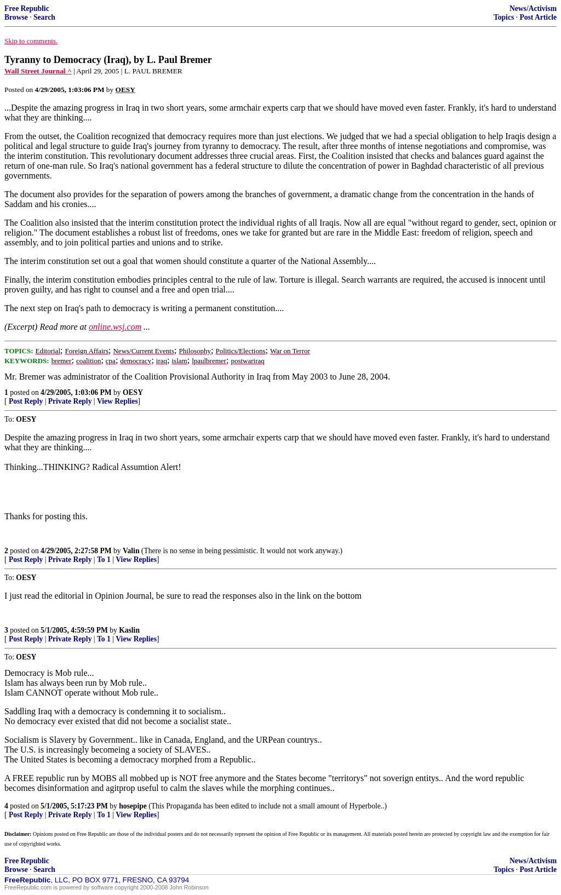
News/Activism (533, 8)
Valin (131, 551)
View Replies (117, 401)
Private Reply (70, 401)
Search (44, 17)
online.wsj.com (115, 326)
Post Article (538, 17)
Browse (16, 17)
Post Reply (26, 401)
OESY (133, 392)
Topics (504, 17)
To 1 (104, 559)
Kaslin (129, 630)
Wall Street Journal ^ (38, 71)
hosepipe (133, 806)
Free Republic (26, 8)
